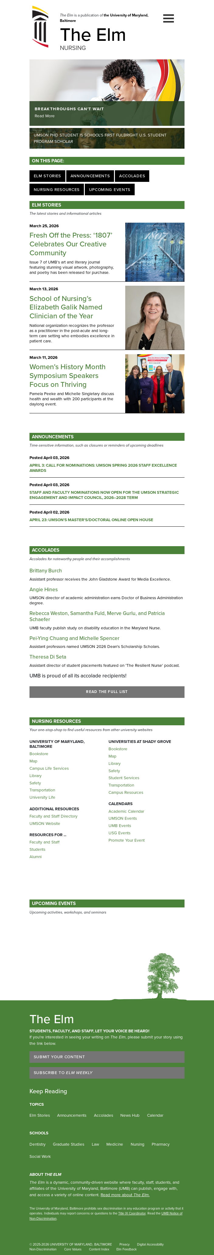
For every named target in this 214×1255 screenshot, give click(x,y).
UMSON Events (123, 818)
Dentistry (37, 1144)
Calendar (155, 1115)
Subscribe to (63, 1072)
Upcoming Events (54, 903)
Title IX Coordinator (132, 1213)
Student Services (124, 778)
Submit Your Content (59, 1057)
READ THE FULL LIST (107, 692)
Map (33, 761)
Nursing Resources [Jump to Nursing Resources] (57, 189)
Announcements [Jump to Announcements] (90, 176)
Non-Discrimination (43, 1249)
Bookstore (38, 754)
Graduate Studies (68, 1144)
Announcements (71, 1115)
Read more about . (125, 1195)
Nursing (137, 1144)
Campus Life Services (49, 768)
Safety (35, 783)
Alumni (35, 857)
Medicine (114, 1144)
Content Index (99, 1249)
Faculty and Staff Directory (53, 816)
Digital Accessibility (150, 1244)
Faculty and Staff (44, 842)
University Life (42, 797)
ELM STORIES (46, 204)
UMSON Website (44, 823)
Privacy (124, 1244)
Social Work (40, 1156)
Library (35, 775)
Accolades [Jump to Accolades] (132, 176)
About (45, 1174)
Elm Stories (39, 1115)
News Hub (130, 1115)
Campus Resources (126, 792)
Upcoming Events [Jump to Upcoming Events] (109, 189)
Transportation (42, 790)
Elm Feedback (126, 1249)
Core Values (72, 1249)
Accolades (45, 549)
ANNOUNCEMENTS (53, 436)
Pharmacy (161, 1144)
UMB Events (120, 825)
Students (37, 849)
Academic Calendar (126, 811)
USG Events (119, 833)
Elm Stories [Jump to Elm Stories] (47, 176)
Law (95, 1144)
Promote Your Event (127, 840)
